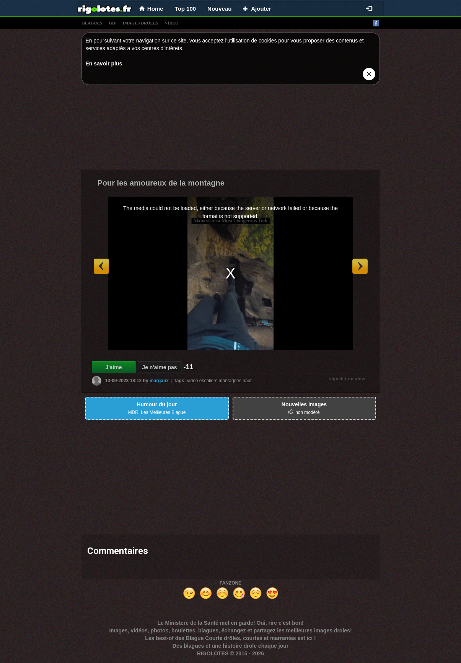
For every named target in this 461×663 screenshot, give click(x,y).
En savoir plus (104, 63)
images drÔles (140, 23)
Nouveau (219, 8)
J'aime (113, 367)
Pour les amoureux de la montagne (161, 183)
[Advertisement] (230, 129)
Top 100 (185, 8)
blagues (92, 23)
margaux (159, 380)
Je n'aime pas (159, 367)
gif (112, 23)
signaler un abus (347, 378)
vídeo (171, 23)
